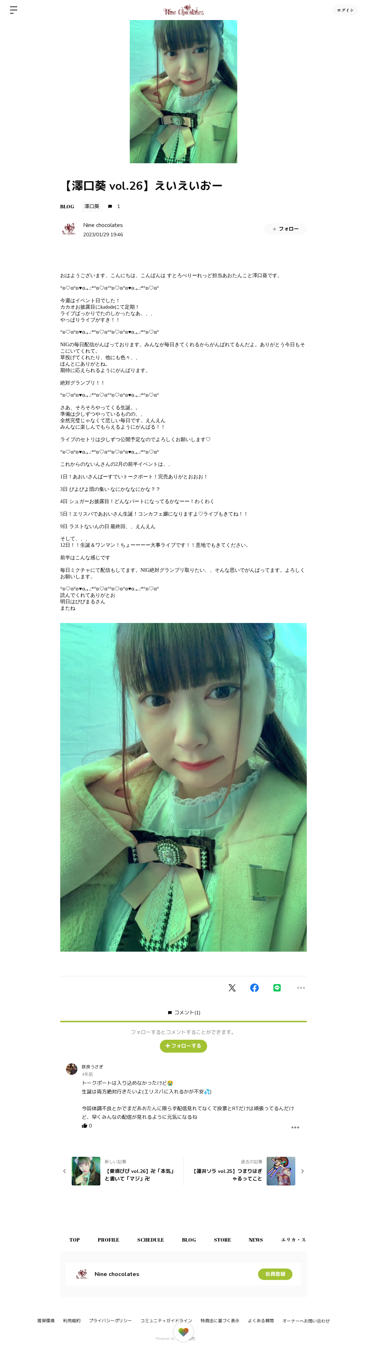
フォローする (183, 1046)
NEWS (256, 1239)
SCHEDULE (150, 1239)
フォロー (285, 229)
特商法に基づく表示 (220, 1321)
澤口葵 (91, 206)
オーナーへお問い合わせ (306, 1321)
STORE (222, 1239)
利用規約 (71, 1321)
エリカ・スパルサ (301, 1239)
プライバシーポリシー (110, 1321)
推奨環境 (45, 1321)
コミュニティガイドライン (166, 1321)
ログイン (345, 10)
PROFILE (108, 1239)
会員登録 (275, 1274)
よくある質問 (261, 1321)
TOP (74, 1239)
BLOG (67, 206)
